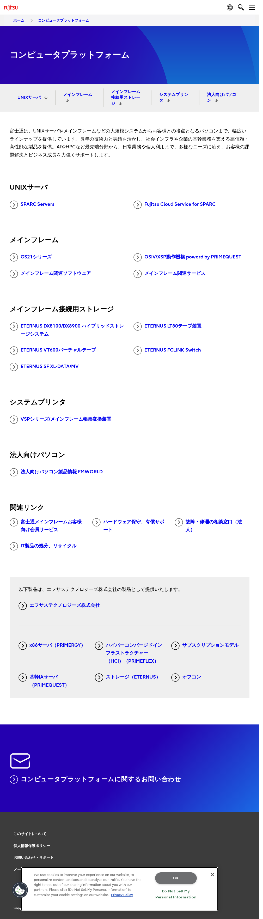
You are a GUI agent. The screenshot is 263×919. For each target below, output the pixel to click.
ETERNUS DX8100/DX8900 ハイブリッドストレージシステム (67, 329)
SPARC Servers (32, 205)
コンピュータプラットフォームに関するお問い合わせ (95, 779)
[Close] (212, 874)
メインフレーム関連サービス (169, 274)
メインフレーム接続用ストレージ (125, 97)
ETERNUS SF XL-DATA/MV (44, 367)
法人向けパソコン (221, 97)
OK (176, 878)
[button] (20, 890)
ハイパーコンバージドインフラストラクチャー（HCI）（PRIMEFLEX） (128, 653)
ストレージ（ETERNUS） (128, 677)
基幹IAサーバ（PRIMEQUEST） (44, 680)
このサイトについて (30, 834)
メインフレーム (77, 94)
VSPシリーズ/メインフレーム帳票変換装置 (60, 419)
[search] (241, 7)
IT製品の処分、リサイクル (43, 546)
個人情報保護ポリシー (32, 846)
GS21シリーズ (31, 257)
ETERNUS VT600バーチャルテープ (53, 350)
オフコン (186, 677)
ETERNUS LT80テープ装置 (167, 326)
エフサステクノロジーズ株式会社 (59, 606)
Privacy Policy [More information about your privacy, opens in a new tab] (122, 895)
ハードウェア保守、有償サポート (128, 525)
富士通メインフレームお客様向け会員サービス (46, 525)
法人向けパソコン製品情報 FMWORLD (56, 472)
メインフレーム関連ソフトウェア (50, 274)
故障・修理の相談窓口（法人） (208, 525)
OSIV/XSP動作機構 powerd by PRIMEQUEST (187, 257)
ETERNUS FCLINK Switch (167, 350)
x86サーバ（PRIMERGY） (52, 646)
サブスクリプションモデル (204, 646)
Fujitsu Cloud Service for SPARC (174, 205)
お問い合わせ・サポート (34, 857)
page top (251, 828)
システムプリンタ (173, 97)
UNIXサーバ (29, 97)
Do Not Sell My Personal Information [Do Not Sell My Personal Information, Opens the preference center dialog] (175, 894)
